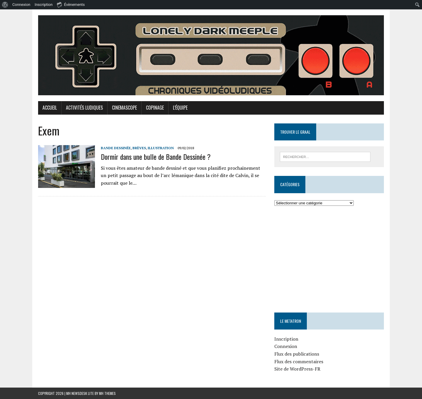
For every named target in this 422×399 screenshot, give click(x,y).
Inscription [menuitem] (43, 4)
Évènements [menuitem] (71, 4)
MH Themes (107, 393)
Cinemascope (124, 107)
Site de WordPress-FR (297, 369)
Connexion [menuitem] (21, 4)
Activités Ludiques (84, 107)
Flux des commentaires (298, 361)
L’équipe (180, 107)
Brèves (139, 148)
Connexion (285, 346)
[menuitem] (5, 4)
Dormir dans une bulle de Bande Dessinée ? (156, 156)
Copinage (155, 107)
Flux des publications (296, 354)
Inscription (286, 339)
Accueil (49, 107)
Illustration (161, 148)
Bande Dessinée (116, 148)
